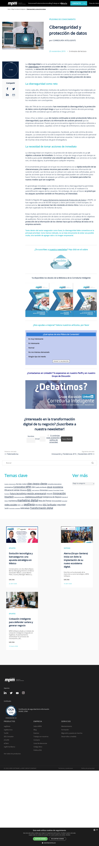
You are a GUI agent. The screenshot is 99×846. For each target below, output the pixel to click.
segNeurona (8, 730)
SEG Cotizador (9, 737)
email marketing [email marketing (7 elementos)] (35, 490)
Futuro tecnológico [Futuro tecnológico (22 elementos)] (18, 493)
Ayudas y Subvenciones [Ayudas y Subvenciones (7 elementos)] (10, 484)
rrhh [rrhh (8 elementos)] (22, 505)
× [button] (97, 830)
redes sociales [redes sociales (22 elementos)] (11, 504)
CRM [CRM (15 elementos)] (33, 487)
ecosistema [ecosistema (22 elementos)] (58, 487)
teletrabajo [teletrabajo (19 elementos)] (25, 508)
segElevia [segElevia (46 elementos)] (29, 504)
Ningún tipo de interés (37, 357)
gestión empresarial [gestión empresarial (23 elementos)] (36, 493)
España (64, 3)
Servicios (46, 3)
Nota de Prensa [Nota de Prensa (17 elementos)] (45, 500)
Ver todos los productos (12, 754)
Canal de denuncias (40, 743)
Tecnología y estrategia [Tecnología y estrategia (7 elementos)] (14, 508)
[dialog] (49, 837)
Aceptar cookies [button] (40, 839)
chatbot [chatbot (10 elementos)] (24, 484)
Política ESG (38, 750)
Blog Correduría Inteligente (18, 9)
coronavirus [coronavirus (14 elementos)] (9, 487)
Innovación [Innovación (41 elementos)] (59, 493)
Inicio (9, 9)
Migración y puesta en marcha (71, 733)
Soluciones (32, 3)
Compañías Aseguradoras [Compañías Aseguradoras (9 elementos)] (54, 484)
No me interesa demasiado (38, 352)
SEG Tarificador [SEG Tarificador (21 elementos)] (50, 504)
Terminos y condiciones (65, 768)
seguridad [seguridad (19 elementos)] (61, 504)
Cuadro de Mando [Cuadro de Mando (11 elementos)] (41, 487)
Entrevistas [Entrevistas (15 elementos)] (44, 490)
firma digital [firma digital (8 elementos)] (56, 490)
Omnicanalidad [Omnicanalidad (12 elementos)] (56, 501)
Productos (39, 3)
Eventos (36, 733)
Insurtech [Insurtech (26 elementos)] (9, 496)
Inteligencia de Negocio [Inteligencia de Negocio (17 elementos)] (51, 497)
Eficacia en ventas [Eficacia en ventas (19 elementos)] (12, 490)
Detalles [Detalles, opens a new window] (68, 835)
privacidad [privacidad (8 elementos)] (64, 501)
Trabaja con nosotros (41, 737)
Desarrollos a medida (68, 737)
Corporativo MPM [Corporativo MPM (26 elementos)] (22, 486)
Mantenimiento (66, 726)
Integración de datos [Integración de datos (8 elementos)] (19, 497)
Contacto (37, 740)
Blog (50, 3)
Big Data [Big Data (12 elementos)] (19, 484)
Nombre (31, 436)
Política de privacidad (87, 768)
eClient (6, 743)
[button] (49, 843)
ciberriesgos (33, 66)
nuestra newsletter (58, 249)
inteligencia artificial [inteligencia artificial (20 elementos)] (33, 496)
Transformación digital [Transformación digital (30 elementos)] (41, 507)
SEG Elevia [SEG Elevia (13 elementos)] (38, 505)
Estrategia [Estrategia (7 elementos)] (50, 490)
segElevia (7, 726)
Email (37, 439)
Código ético (38, 747)
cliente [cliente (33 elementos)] (43, 483)
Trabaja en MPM (57, 3)
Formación (65, 730)
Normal (31, 348)
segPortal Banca (9, 747)
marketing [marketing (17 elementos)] (12, 500)
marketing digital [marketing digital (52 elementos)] (27, 500)
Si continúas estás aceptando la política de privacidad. (53, 438)
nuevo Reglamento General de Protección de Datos (64, 200)
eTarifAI (6, 740)
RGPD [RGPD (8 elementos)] (19, 505)
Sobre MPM (38, 726)
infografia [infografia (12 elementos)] (49, 494)
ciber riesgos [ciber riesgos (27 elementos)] (33, 483)
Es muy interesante (35, 339)
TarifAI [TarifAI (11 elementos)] (7, 508)
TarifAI (6, 733)
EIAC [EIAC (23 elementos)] (29, 490)
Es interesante (33, 343)
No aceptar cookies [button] (57, 839)
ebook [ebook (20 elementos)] (49, 487)
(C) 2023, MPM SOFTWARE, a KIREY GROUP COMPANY (20, 768)
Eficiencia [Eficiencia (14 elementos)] (23, 490)
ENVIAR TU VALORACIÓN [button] (61, 361)
